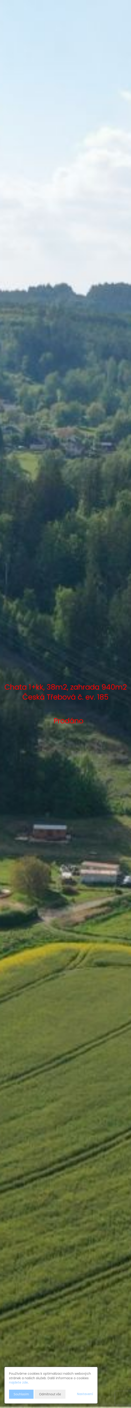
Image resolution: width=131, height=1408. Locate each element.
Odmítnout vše (50, 1394)
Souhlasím (21, 1394)
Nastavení (85, 1394)
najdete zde (18, 1382)
